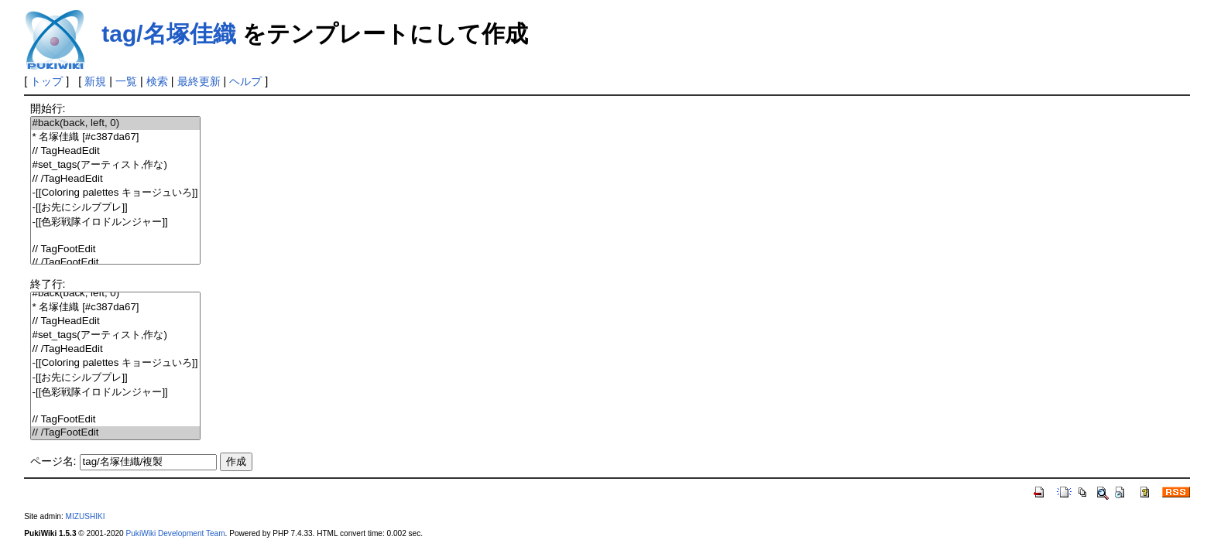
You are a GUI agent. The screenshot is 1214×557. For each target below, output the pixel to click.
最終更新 (199, 81)
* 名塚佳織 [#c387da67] (115, 137)
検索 (157, 81)
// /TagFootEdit (115, 262)
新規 (95, 81)
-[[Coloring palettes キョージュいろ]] (115, 193)
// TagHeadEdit (115, 151)
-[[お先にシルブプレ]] (115, 207)
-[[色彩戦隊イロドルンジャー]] (115, 222)
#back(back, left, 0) (115, 123)
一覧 (126, 81)
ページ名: (53, 461)
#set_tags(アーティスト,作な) (115, 165)
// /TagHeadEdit (115, 179)
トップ (46, 81)
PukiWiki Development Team (175, 533)
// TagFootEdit (115, 249)
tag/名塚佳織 (168, 33)
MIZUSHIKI (85, 516)
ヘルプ (245, 81)
